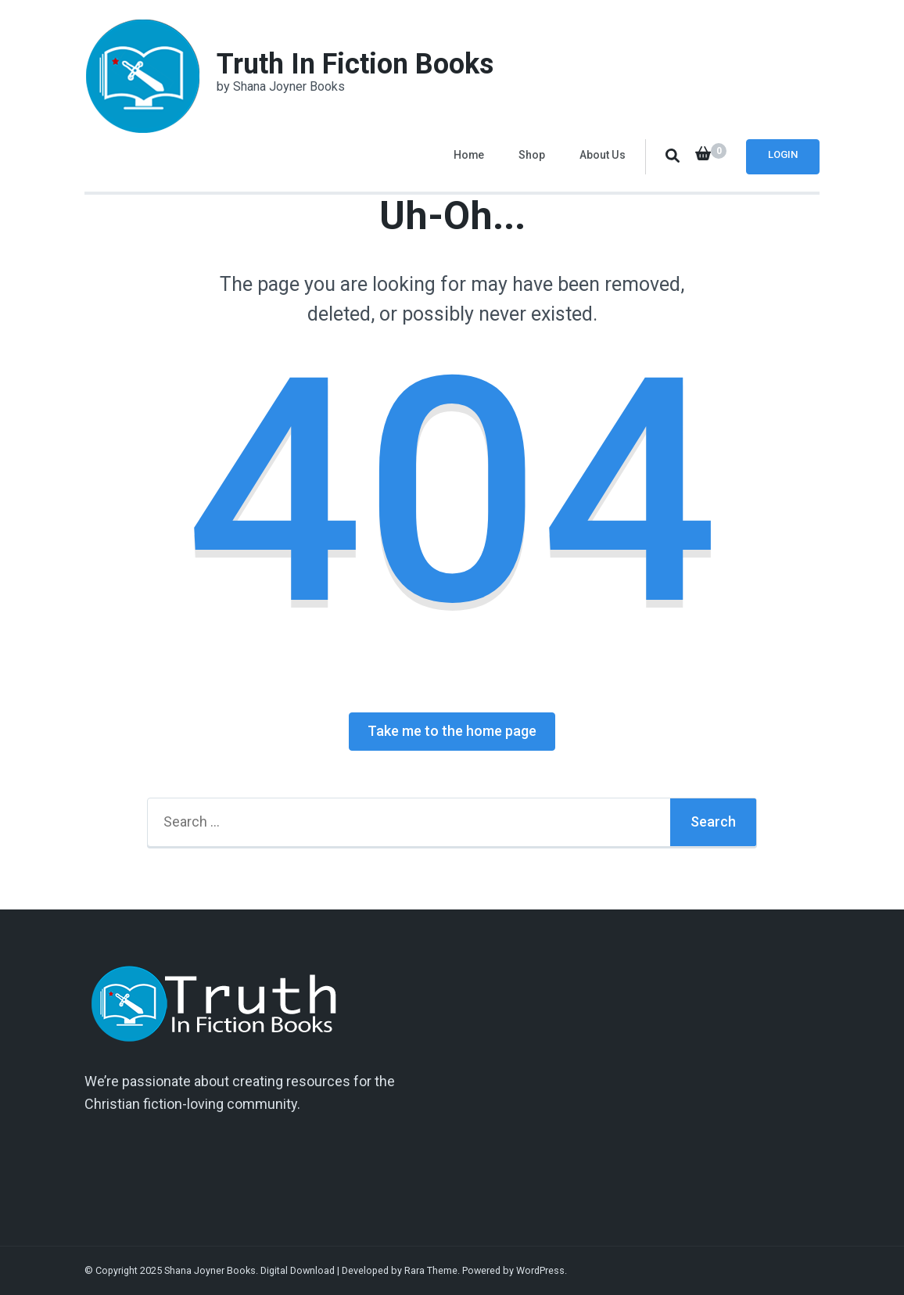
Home (469, 155)
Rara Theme (430, 1270)
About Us (602, 155)
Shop (531, 155)
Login (783, 154)
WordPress (540, 1270)
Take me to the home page (452, 731)
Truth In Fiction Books (355, 64)
